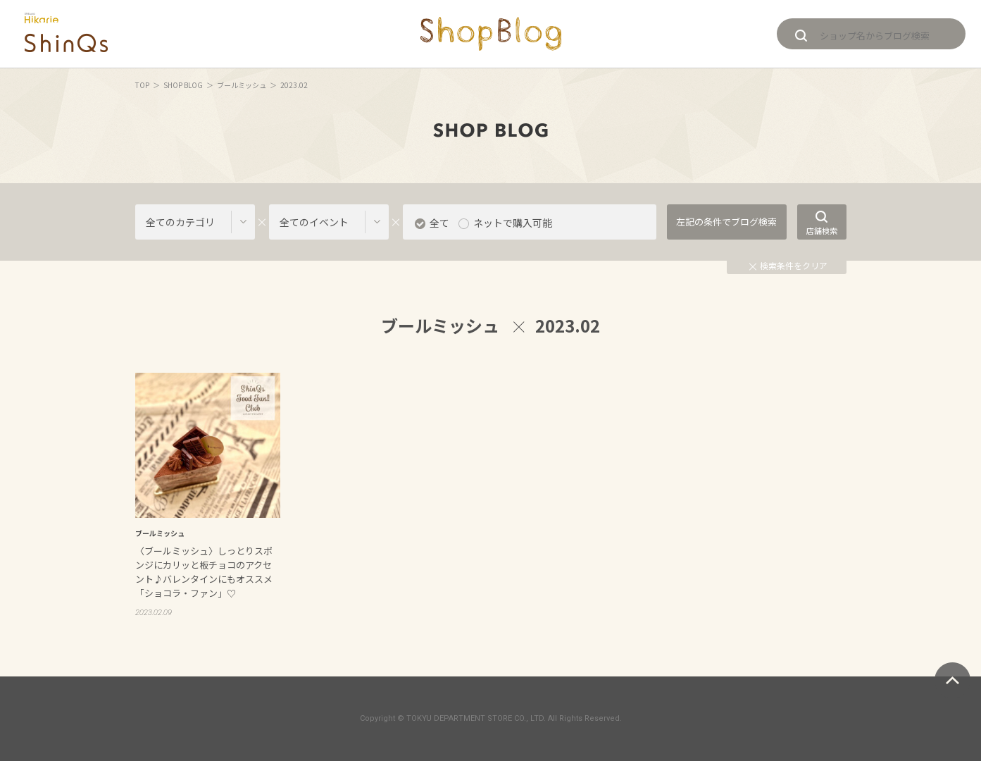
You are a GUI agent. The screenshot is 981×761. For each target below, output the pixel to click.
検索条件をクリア (788, 265)
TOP (142, 85)
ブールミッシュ (241, 85)
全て (439, 223)
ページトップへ (952, 680)
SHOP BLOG (183, 85)
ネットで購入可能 (512, 223)
